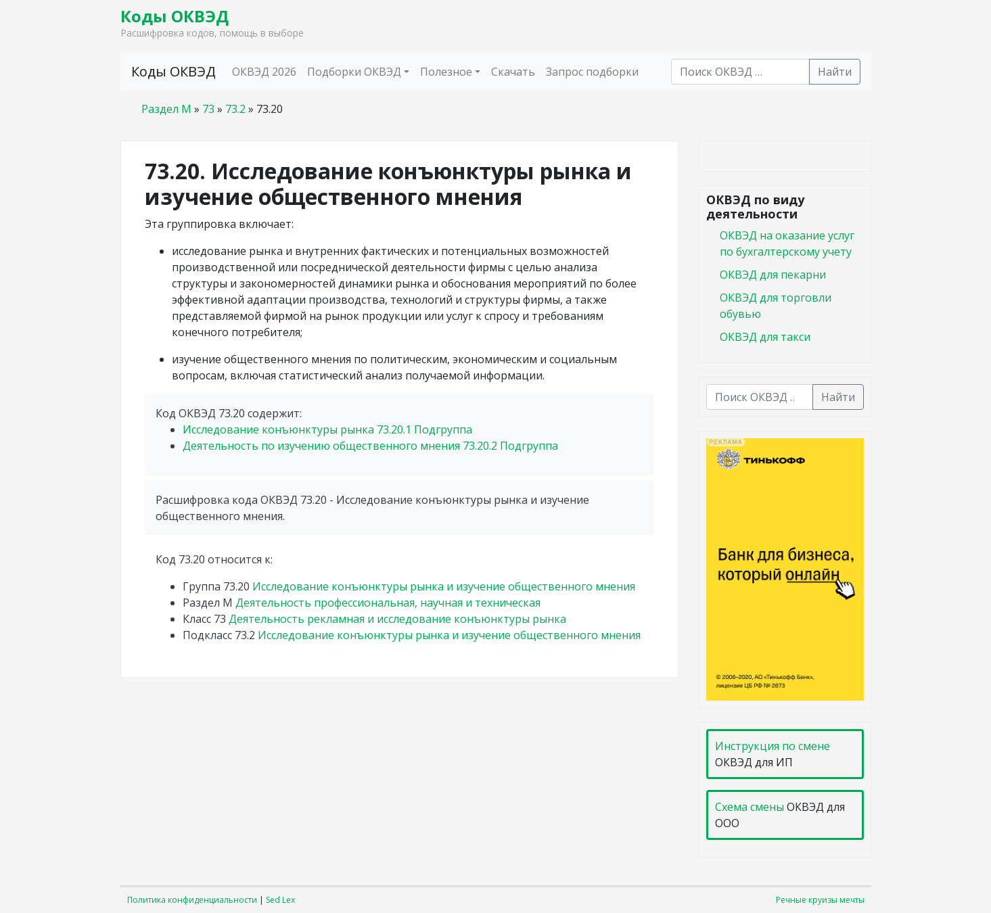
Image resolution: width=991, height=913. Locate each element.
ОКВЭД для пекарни (773, 274)
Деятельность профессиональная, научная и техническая (387, 602)
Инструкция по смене (772, 746)
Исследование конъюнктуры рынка (327, 429)
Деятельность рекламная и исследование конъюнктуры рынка (397, 618)
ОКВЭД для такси (765, 336)
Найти (835, 71)
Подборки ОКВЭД (354, 71)
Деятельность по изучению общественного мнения (370, 445)
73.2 (235, 108)
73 (208, 108)
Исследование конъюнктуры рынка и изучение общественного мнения (443, 586)
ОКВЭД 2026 (264, 71)
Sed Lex (280, 900)
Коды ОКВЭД (174, 16)
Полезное (446, 71)
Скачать (513, 71)
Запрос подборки (592, 71)
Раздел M (166, 108)
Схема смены (749, 806)
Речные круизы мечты (820, 900)
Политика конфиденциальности (192, 900)
